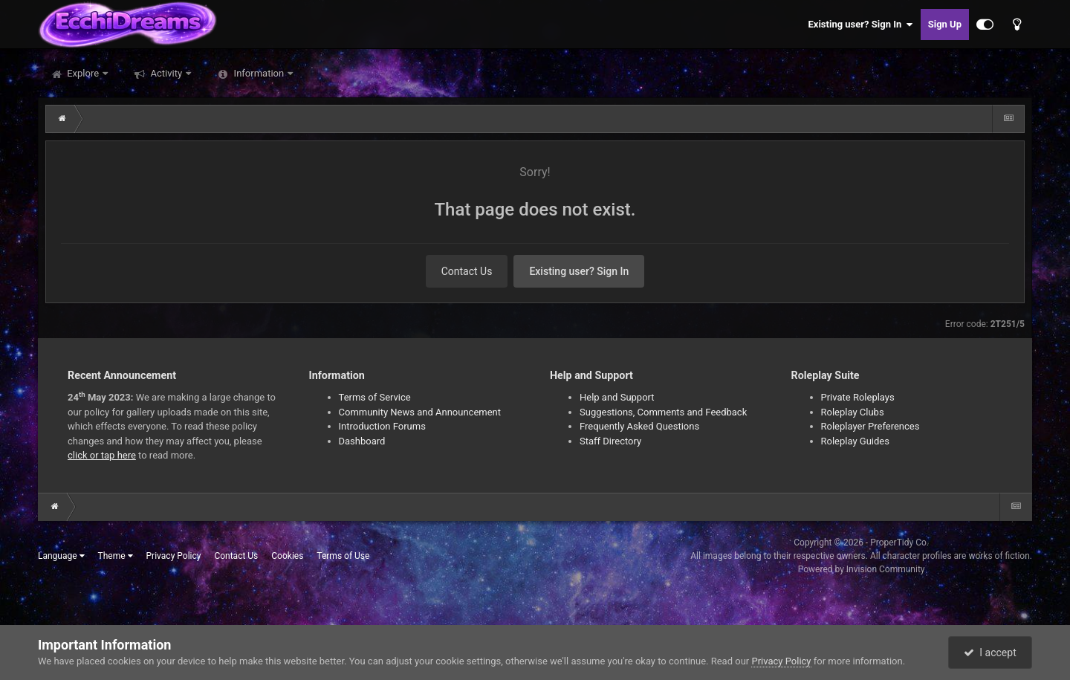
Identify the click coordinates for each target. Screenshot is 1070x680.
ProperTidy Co (898, 542)
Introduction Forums (382, 426)
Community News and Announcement (420, 412)
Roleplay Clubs (852, 412)
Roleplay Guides (855, 441)
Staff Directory (610, 441)
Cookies (287, 556)
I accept (990, 652)
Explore (83, 73)
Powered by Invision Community (861, 569)
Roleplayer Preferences (870, 426)
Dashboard (362, 441)
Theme (115, 556)
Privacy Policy (173, 556)
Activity (166, 73)
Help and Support (617, 397)
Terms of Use (343, 556)
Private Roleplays (858, 397)
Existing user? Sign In (860, 24)
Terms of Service (375, 397)
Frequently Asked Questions (639, 426)
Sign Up (945, 24)
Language (61, 556)
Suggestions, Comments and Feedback (663, 412)
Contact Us (467, 271)
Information (258, 73)
